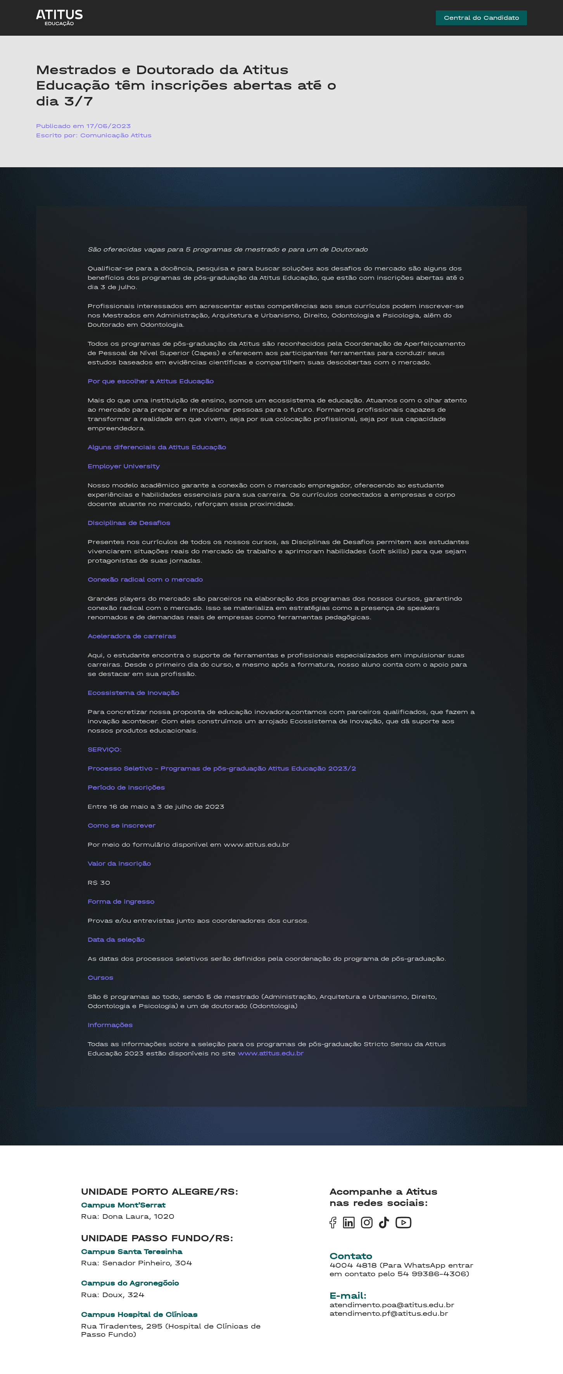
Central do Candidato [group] (481, 19)
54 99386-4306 (431, 1274)
